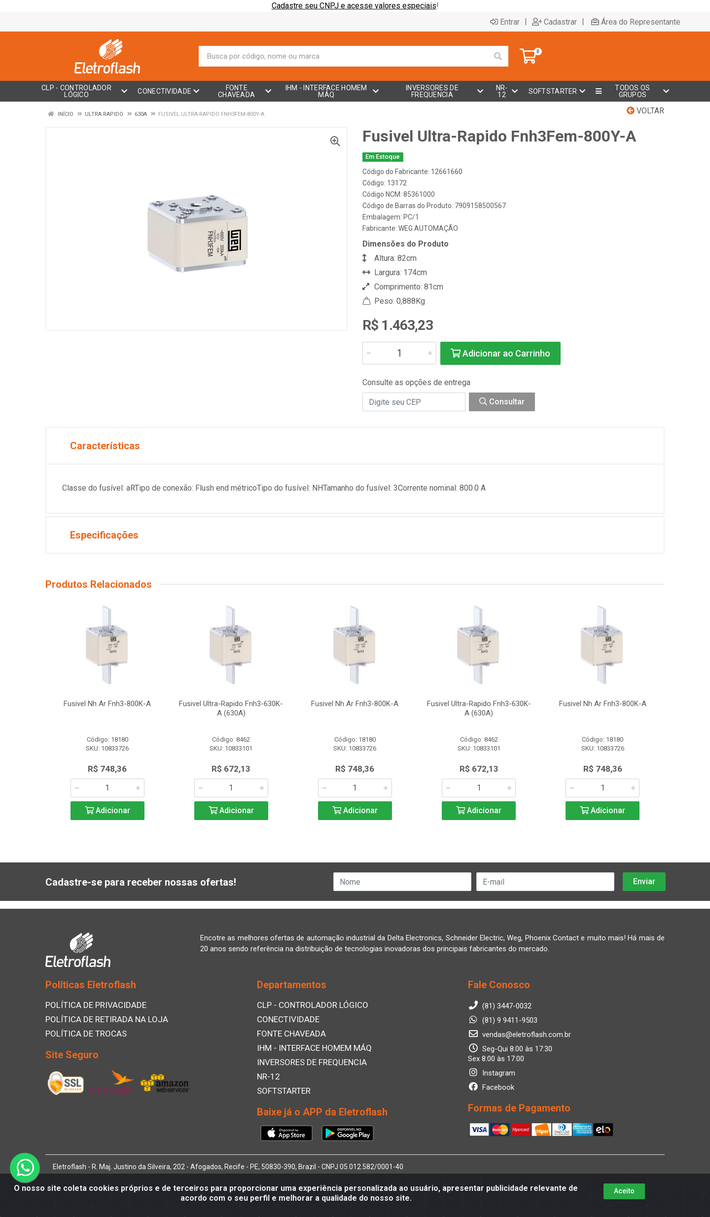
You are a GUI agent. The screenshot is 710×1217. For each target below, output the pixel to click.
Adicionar (107, 810)
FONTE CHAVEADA (288, 1033)
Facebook (491, 1087)
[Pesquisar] (498, 56)
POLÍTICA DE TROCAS (81, 1033)
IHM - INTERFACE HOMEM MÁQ (308, 1046)
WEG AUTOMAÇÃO (428, 228)
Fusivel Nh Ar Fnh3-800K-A (107, 703)
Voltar (645, 110)
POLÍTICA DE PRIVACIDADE (89, 1005)
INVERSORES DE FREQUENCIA (305, 1060)
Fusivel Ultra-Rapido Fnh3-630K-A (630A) (231, 708)
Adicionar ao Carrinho (500, 353)
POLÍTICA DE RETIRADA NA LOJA (99, 1019)
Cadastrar (554, 22)
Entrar (505, 22)
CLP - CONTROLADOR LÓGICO (306, 1005)
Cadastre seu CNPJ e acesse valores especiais (354, 5)
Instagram (491, 1073)
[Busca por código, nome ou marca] (343, 56)
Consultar (502, 401)
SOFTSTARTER (281, 1088)
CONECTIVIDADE (284, 1019)
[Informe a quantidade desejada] (399, 353)
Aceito (624, 1191)
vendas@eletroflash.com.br (519, 1035)
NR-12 (267, 1074)
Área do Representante (635, 22)
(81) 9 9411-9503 (502, 1020)
